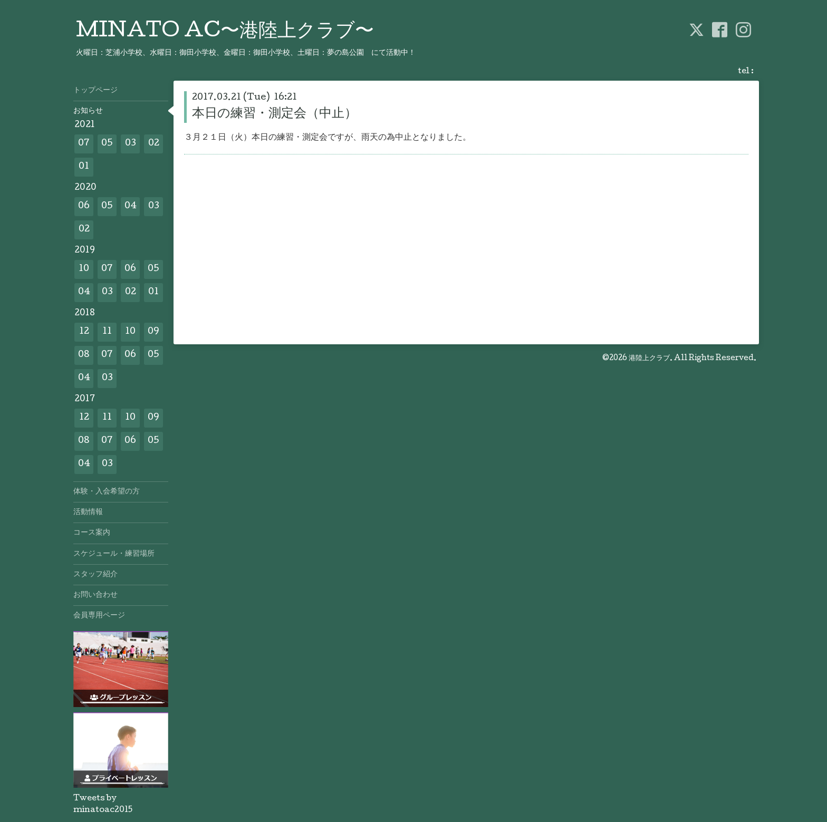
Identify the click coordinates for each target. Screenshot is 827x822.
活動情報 (88, 512)
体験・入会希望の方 (106, 492)
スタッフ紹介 (95, 574)
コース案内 (91, 533)
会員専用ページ (99, 616)
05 (107, 143)
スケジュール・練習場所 (114, 554)
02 (153, 143)
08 (84, 355)
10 (84, 269)
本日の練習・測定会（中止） (274, 114)
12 (84, 331)
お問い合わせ (95, 595)
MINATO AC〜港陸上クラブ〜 (225, 32)
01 (84, 166)
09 (153, 331)
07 (84, 143)
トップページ (95, 90)
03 (130, 143)
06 (84, 206)
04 (130, 206)
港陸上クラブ (649, 358)
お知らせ (88, 111)
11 (107, 331)
